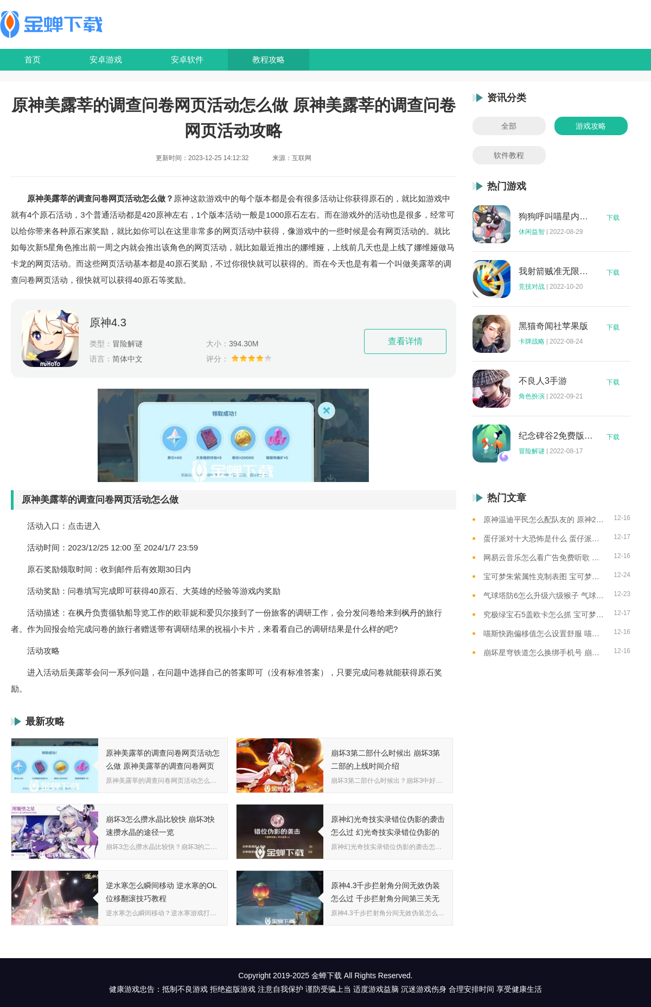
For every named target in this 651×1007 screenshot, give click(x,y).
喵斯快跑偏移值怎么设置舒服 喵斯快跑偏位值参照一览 (544, 633)
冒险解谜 (532, 451)
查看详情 (405, 341)
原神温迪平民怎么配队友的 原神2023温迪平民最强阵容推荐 (544, 519)
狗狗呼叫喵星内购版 (556, 216)
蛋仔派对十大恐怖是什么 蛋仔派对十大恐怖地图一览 (544, 538)
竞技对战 (532, 286)
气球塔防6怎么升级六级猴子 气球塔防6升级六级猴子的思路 (544, 595)
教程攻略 (268, 59)
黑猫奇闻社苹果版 (553, 326)
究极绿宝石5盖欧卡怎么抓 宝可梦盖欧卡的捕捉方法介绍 (544, 614)
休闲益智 (532, 232)
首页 (32, 59)
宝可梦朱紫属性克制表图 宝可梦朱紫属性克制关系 (544, 576)
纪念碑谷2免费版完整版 (556, 436)
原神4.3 (108, 322)
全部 (508, 126)
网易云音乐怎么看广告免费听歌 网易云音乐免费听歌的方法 (544, 557)
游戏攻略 (591, 126)
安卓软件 (187, 59)
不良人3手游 (543, 381)
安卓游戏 (106, 59)
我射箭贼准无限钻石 (556, 271)
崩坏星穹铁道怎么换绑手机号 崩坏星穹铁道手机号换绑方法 (544, 652)
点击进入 (84, 525)
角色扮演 (532, 396)
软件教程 (509, 155)
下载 (613, 217)
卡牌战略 (532, 341)
